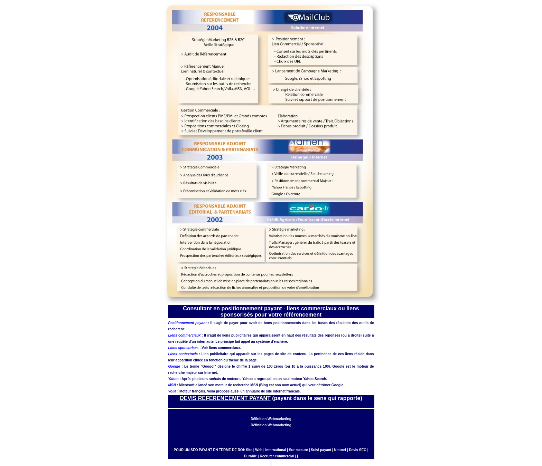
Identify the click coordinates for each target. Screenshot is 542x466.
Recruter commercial (277, 456)
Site (249, 450)
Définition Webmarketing (271, 419)
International (275, 450)
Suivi (315, 450)
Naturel (340, 450)
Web (258, 450)
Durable (250, 456)
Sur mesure (298, 450)
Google (338, 366)
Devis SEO (357, 450)
